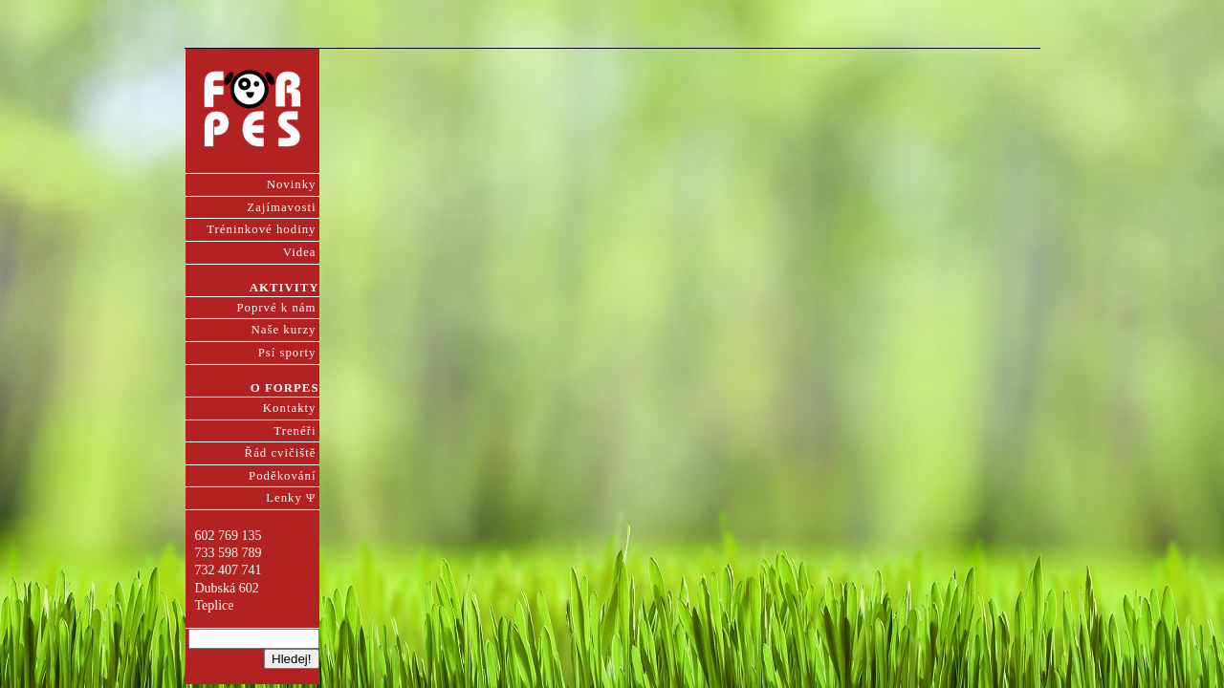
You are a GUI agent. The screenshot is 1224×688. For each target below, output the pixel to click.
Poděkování (282, 476)
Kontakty (290, 408)
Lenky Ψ (291, 498)
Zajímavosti (281, 207)
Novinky (292, 184)
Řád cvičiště (281, 453)
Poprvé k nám (276, 307)
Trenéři (294, 431)
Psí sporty (287, 352)
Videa (300, 252)
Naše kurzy (284, 329)
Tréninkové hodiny (261, 229)
